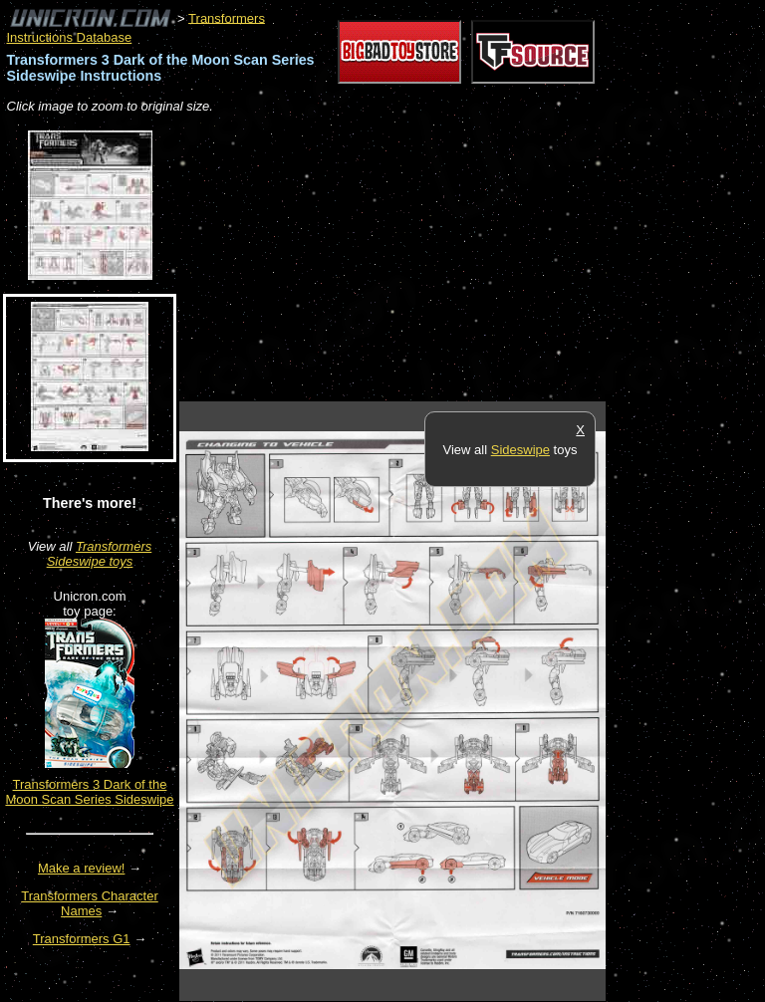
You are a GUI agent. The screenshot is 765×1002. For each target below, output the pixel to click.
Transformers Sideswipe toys (99, 554)
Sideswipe (520, 449)
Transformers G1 (81, 938)
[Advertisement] (412, 259)
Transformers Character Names (89, 903)
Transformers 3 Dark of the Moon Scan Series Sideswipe (89, 792)
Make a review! (81, 868)
